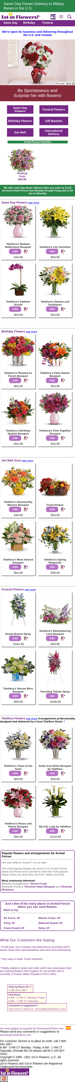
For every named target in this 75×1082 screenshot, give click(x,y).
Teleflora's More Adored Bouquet (18, 561)
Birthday (29, 22)
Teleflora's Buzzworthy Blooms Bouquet (18, 503)
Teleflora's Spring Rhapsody (55, 561)
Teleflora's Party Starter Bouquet (55, 374)
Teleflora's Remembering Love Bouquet (55, 632)
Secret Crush (38, 883)
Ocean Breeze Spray (18, 633)
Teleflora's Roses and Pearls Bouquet (18, 825)
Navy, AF (44, 928)
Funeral (47, 22)
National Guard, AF (51, 923)
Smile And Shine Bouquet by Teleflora (55, 767)
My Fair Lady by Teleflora (55, 826)
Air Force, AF (12, 917)
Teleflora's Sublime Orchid (18, 303)
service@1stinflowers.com (50, 1009)
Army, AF (9, 923)
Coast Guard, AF (14, 928)
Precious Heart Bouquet (40, 886)
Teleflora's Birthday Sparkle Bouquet (18, 432)
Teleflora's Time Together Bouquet (55, 432)
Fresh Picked (55, 504)
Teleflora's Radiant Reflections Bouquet (18, 245)
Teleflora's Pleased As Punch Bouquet (18, 374)
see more (33, 202)
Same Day (10, 22)
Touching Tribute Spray (55, 691)
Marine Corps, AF (50, 917)
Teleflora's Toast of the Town (18, 767)
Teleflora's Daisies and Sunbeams (55, 303)
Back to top (11, 909)
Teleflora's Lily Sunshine (55, 247)
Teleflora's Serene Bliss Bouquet (18, 690)
